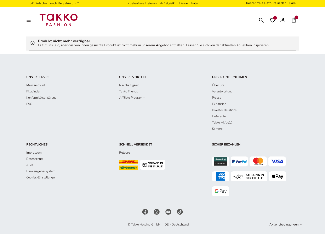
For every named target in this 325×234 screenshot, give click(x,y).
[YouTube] (168, 211)
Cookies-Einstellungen (41, 177)
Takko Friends (128, 91)
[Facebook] (145, 211)
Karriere (217, 129)
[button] (282, 20)
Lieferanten (219, 116)
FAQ (29, 104)
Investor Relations (224, 110)
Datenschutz (34, 159)
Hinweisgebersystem (40, 171)
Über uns (218, 85)
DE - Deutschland (177, 224)
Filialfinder (33, 91)
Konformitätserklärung (41, 98)
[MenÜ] (29, 20)
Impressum (34, 152)
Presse (216, 98)
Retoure (124, 152)
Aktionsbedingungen (284, 224)
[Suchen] (261, 20)
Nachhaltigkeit (129, 85)
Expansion (219, 104)
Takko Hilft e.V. (222, 122)
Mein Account (35, 85)
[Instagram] (157, 211)
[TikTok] (180, 211)
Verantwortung (222, 91)
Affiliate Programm (132, 98)
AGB (29, 165)
